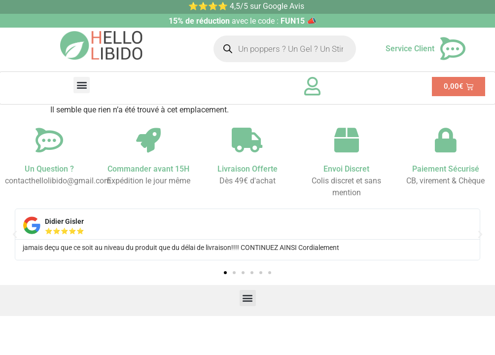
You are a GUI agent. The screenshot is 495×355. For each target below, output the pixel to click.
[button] (81, 85)
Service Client (410, 48)
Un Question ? (49, 169)
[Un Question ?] (49, 140)
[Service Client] (453, 48)
